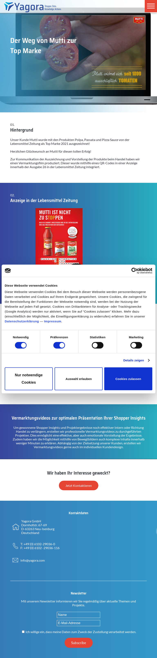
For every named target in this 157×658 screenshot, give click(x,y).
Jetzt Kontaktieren (78, 485)
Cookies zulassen (128, 379)
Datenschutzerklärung (22, 321)
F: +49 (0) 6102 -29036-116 (39, 548)
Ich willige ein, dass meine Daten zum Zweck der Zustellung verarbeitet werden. (81, 632)
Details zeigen (133, 360)
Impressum (52, 321)
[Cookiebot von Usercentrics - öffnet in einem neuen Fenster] (134, 271)
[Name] (78, 615)
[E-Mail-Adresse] (78, 623)
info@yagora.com (32, 560)
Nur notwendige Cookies (29, 378)
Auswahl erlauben (79, 379)
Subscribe (78, 643)
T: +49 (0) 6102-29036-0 (37, 544)
